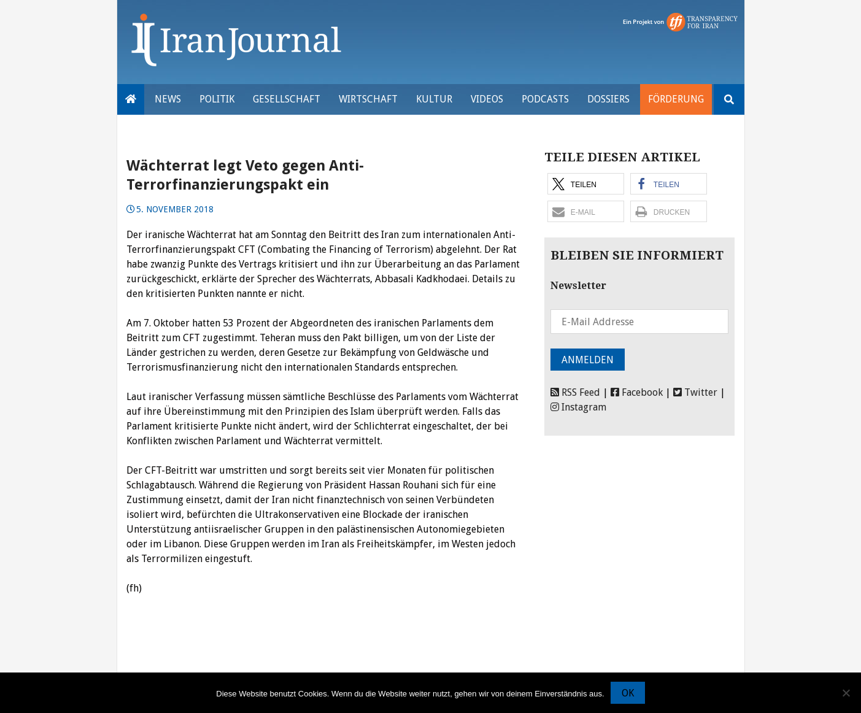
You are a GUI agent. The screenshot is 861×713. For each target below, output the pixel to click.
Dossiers (608, 99)
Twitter (695, 392)
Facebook (637, 392)
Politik (216, 99)
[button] (585, 184)
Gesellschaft (286, 99)
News (168, 99)
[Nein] (846, 693)
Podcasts (545, 99)
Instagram (578, 407)
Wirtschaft (368, 99)
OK (628, 693)
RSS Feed (575, 392)
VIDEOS (487, 99)
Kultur (434, 99)
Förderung (676, 99)
